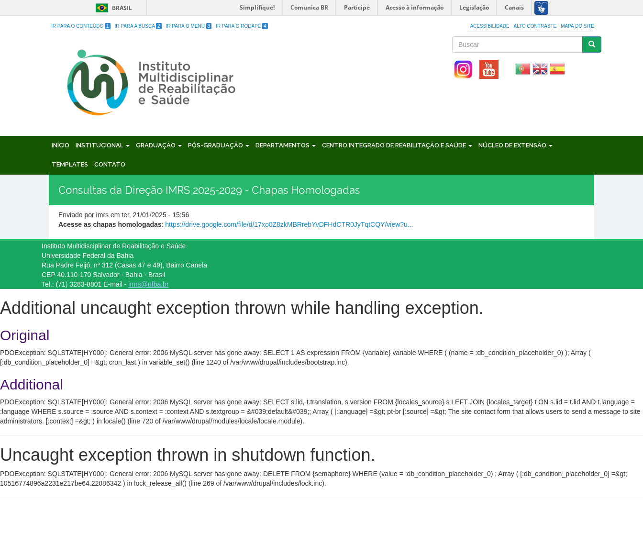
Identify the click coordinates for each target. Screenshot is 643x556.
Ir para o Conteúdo (81, 26)
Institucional (103, 145)
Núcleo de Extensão (515, 145)
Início (60, 145)
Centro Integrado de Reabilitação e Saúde (397, 145)
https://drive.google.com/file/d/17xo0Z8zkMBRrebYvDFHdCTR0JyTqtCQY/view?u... (289, 224)
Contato (109, 164)
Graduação (159, 145)
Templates (70, 164)
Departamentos (285, 145)
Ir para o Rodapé (242, 26)
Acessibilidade (489, 26)
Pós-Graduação (218, 145)
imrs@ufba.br (148, 284)
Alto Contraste (535, 26)
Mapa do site (577, 26)
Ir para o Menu (189, 26)
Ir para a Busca (138, 26)
